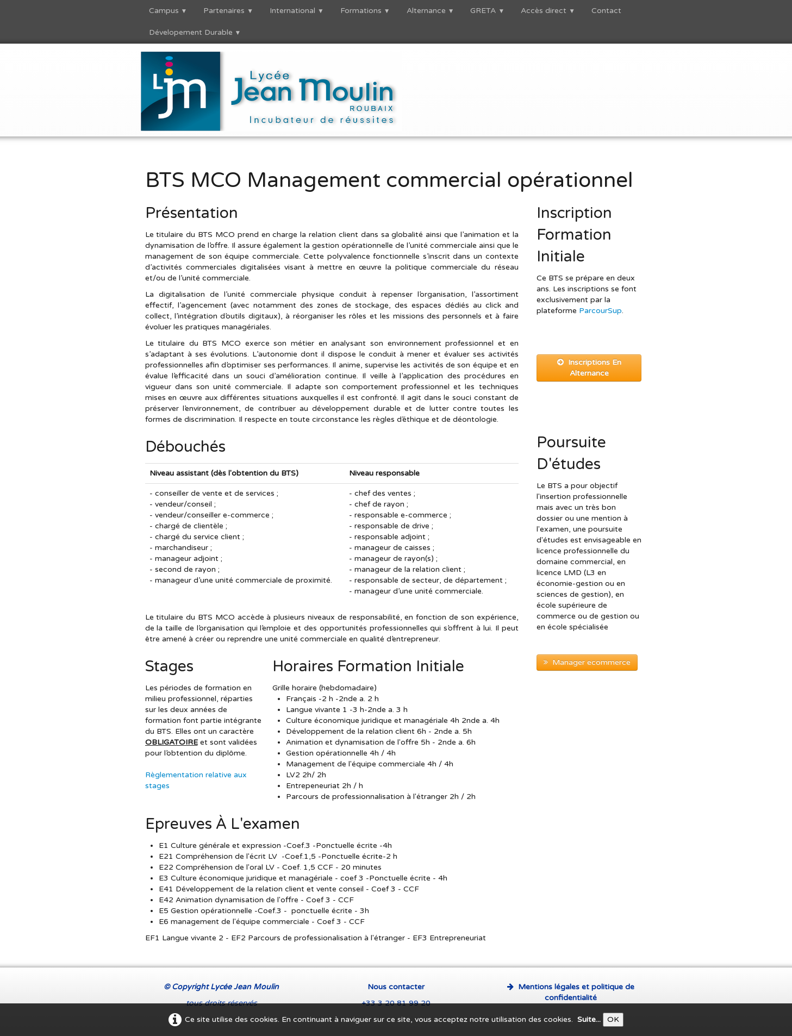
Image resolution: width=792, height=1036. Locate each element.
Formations (365, 10)
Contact (606, 10)
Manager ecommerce (587, 662)
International (297, 10)
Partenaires (228, 10)
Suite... (589, 1019)
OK (613, 1019)
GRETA (487, 10)
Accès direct (548, 10)
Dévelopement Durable (195, 32)
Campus (168, 10)
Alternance (430, 10)
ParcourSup (600, 310)
